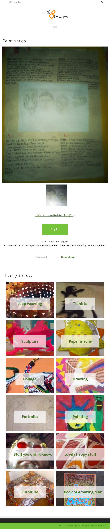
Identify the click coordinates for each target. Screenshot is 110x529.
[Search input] (54, 2)
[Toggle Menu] (55, 27)
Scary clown (69, 257)
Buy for (55, 229)
